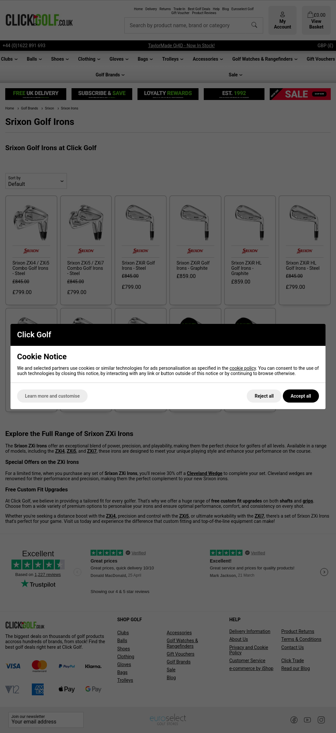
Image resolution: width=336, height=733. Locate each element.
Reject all (264, 396)
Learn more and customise (52, 396)
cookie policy (242, 368)
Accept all (301, 396)
